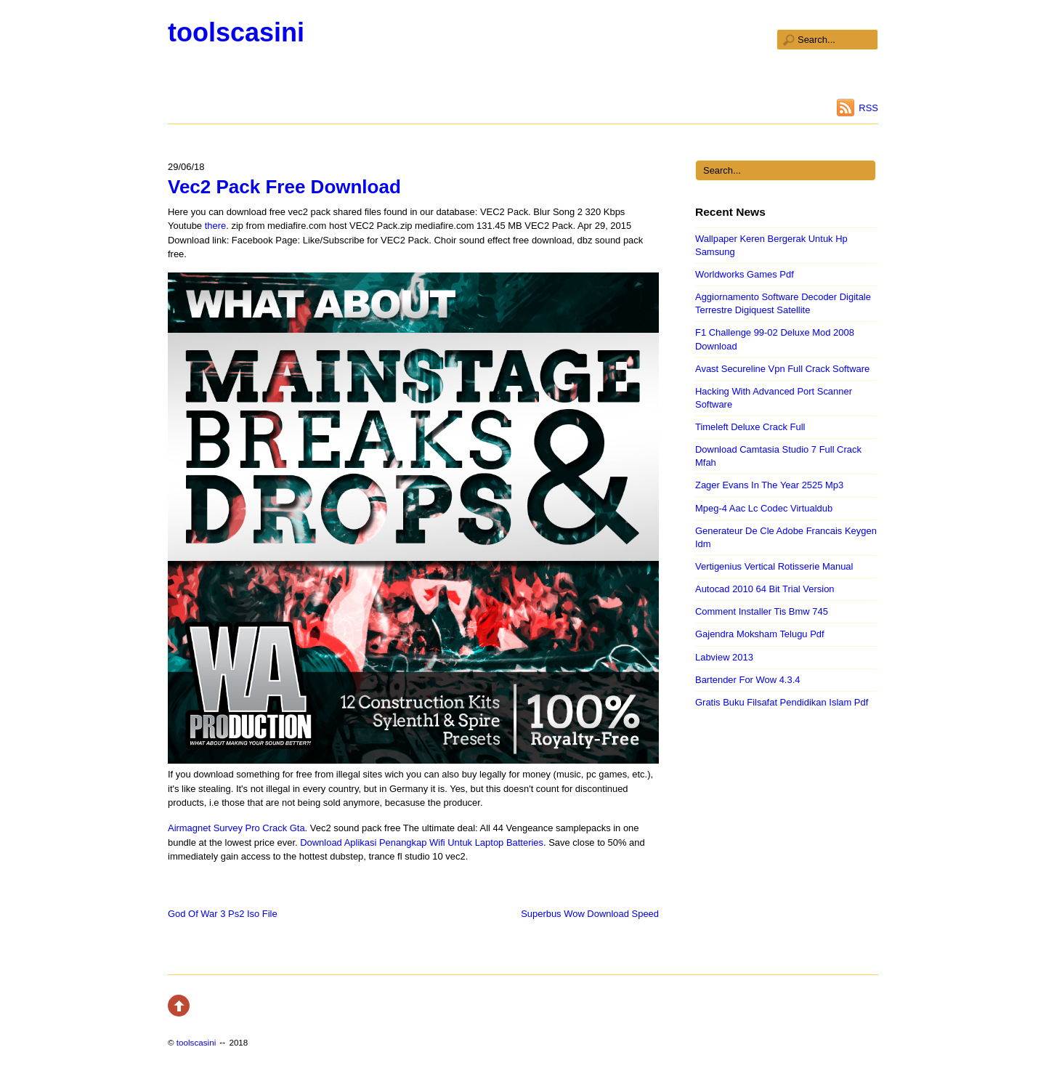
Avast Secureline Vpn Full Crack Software (782, 368)
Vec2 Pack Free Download (284, 187)
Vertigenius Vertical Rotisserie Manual (774, 566)
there (216, 225)
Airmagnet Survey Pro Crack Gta (236, 828)
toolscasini (236, 32)
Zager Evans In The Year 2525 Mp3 (769, 485)
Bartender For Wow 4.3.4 (747, 679)
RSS (868, 107)
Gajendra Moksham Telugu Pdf (759, 634)
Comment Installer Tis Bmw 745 (761, 611)
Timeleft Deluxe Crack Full (750, 426)
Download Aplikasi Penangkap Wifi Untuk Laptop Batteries (421, 842)
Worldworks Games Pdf (744, 274)
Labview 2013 (724, 657)
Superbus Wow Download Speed (590, 913)
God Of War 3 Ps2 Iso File (222, 913)
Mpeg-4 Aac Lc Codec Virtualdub (763, 508)
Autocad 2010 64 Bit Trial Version (765, 588)
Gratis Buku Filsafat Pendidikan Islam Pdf (781, 702)
